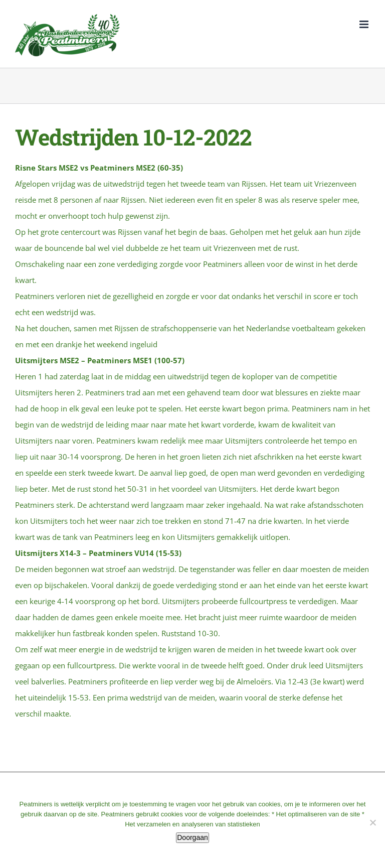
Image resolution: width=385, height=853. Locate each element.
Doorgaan (192, 837)
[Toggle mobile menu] (364, 24)
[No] (372, 822)
